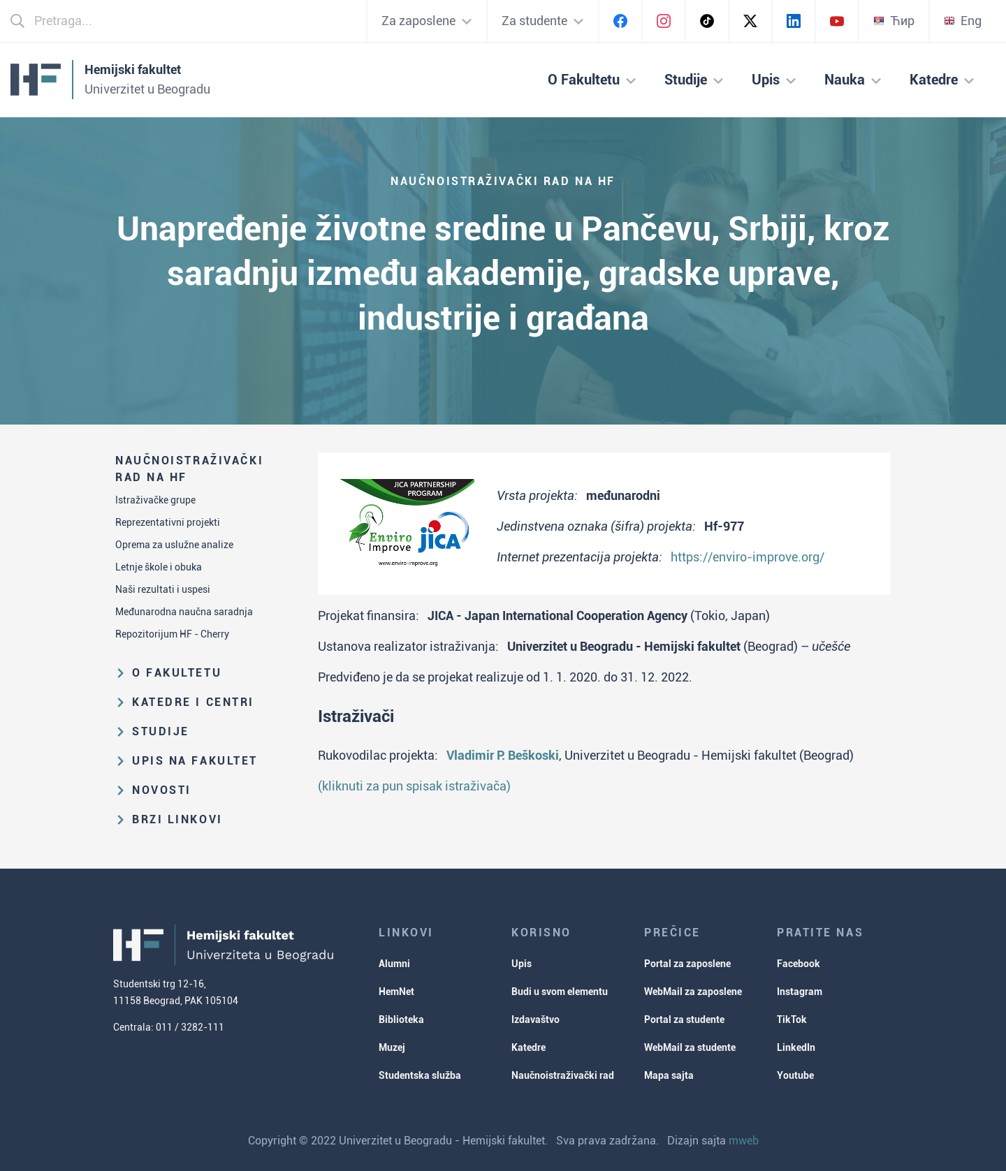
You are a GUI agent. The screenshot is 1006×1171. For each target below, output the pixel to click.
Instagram (799, 991)
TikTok (792, 1019)
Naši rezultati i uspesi (162, 589)
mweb (744, 1140)
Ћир (893, 20)
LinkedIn (796, 1047)
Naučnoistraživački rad (562, 1075)
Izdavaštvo (535, 1019)
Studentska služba (420, 1075)
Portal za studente (684, 1019)
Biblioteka (401, 1019)
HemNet (396, 991)
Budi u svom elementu (559, 991)
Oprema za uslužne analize (174, 544)
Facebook (798, 963)
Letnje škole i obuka (158, 567)
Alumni (394, 963)
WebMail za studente (690, 1047)
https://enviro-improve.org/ (747, 557)
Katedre (528, 1047)
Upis (521, 963)
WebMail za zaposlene (693, 991)
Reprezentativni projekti (167, 522)
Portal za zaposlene (687, 963)
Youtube (795, 1075)
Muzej (392, 1047)
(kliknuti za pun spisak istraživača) (414, 786)
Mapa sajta (669, 1075)
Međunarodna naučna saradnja (184, 611)
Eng (963, 20)
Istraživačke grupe (155, 500)
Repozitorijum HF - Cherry (172, 634)
